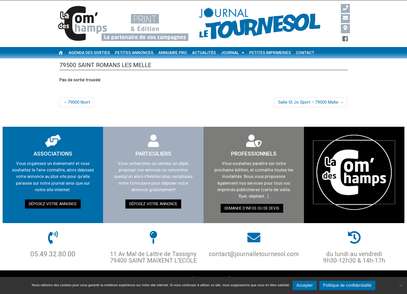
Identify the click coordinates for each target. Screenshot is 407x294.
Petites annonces (134, 52)
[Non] (400, 285)
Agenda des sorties (89, 52)
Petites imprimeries (270, 52)
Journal (232, 52)
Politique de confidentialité (347, 285)
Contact (305, 52)
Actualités (204, 52)
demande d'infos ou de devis (252, 208)
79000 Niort (79, 102)
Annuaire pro (172, 52)
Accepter (304, 285)
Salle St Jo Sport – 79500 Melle (308, 102)
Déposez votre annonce (53, 204)
